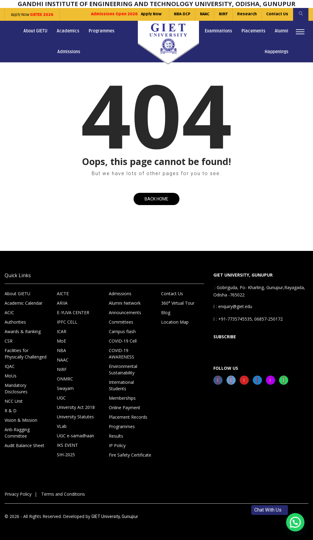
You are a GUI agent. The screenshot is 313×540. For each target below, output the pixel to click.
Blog (165, 312)
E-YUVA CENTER (73, 312)
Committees (121, 322)
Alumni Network (125, 303)
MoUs (11, 376)
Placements (253, 31)
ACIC (9, 312)
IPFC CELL (67, 322)
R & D (11, 410)
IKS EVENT (67, 445)
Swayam (65, 388)
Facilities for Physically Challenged (25, 353)
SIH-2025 (66, 454)
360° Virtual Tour (177, 303)
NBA (61, 350)
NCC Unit (14, 401)
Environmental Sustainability (123, 369)
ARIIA (62, 303)
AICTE (63, 293)
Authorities (15, 322)
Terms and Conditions (63, 494)
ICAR (61, 331)
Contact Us (277, 14)
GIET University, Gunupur (114, 516)
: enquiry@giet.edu (232, 306)
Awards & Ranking (23, 331)
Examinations (218, 31)
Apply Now (32, 14)
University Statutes (75, 417)
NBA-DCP (182, 14)
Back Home (156, 199)
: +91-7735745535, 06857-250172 (248, 319)
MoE (61, 341)
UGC (61, 398)
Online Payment (124, 407)
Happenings (276, 51)
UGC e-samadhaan (75, 436)
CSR (9, 341)
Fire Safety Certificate (130, 455)
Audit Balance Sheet (24, 445)
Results (116, 436)
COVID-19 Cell (123, 341)
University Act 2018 (76, 407)
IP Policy (117, 445)
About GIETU (35, 31)
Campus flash (122, 331)
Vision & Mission (21, 420)
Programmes (101, 31)
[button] (295, 522)
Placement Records (128, 417)
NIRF (223, 14)
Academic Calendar (23, 303)
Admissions (68, 51)
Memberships (122, 398)
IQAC (10, 366)
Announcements (125, 312)
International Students (121, 385)
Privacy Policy (18, 494)
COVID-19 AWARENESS (121, 353)
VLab (62, 426)
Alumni (281, 31)
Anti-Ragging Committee (17, 433)
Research (247, 14)
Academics (68, 31)
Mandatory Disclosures (16, 388)
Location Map (175, 322)
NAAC (204, 14)
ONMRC (65, 379)
